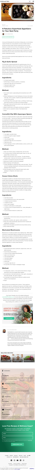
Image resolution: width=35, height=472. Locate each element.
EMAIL (4, 437)
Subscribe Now (17, 444)
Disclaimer (10, 463)
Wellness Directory (24, 457)
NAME (4, 433)
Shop (28, 455)
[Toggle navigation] (33, 1)
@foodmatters (7, 370)
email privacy (30, 440)
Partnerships (16, 457)
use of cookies (17, 469)
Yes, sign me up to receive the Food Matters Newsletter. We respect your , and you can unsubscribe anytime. (18, 441)
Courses (6, 455)
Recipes (11, 455)
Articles (20, 455)
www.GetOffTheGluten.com (8, 297)
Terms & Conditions (16, 463)
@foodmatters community (10, 383)
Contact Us (9, 457)
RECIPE (3, 24)
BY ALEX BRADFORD (12, 329)
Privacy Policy (24, 463)
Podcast (16, 455)
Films (25, 455)
